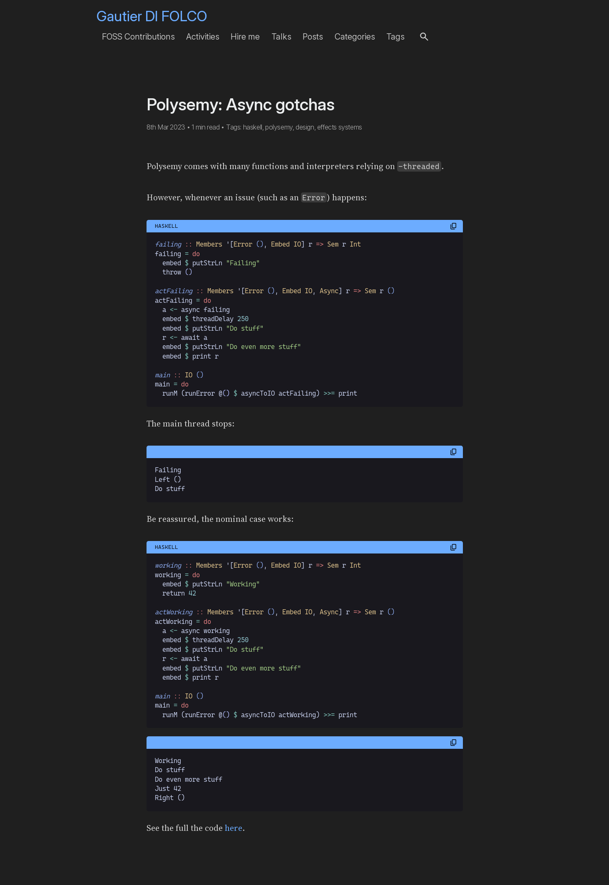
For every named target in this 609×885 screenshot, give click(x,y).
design (305, 127)
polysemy (279, 127)
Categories (355, 37)
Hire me (245, 37)
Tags (395, 37)
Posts (313, 37)
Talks (281, 37)
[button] (424, 36)
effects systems (339, 127)
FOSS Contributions (138, 37)
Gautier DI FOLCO (152, 16)
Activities (202, 37)
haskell (252, 127)
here (233, 828)
